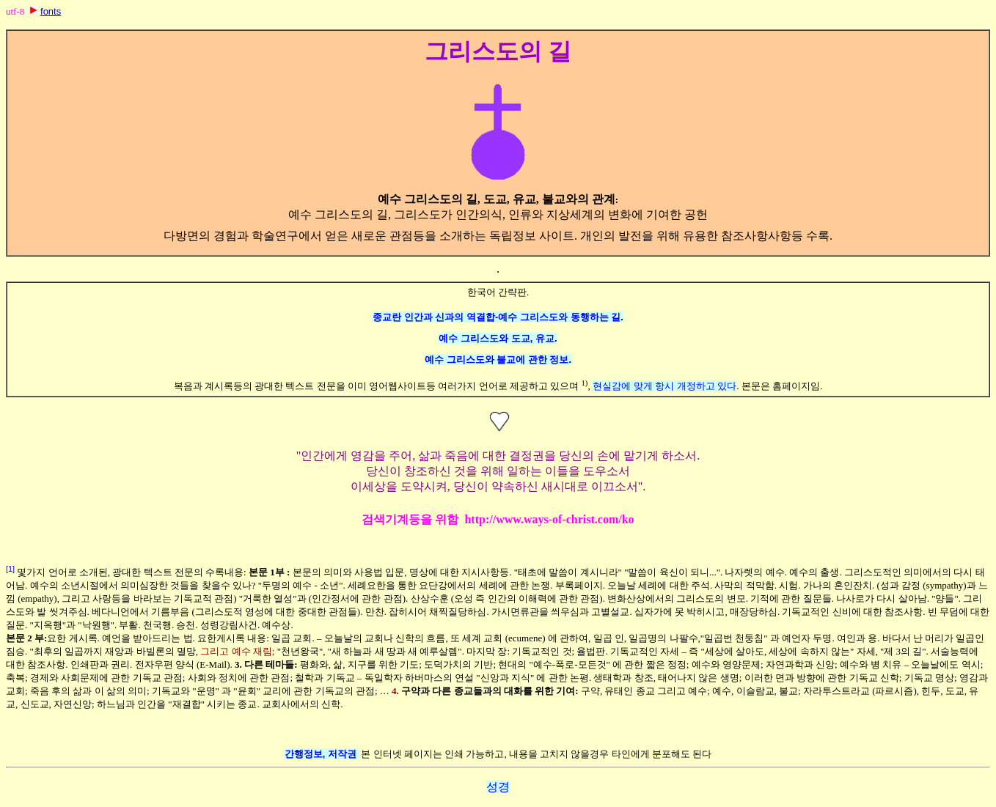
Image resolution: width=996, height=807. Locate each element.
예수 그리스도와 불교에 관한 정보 (496, 359)
